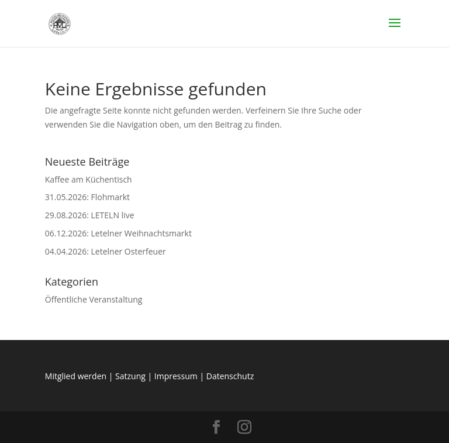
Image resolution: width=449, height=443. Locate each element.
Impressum (176, 376)
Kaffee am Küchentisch (88, 179)
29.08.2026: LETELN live (89, 215)
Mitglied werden (75, 376)
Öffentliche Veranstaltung (94, 299)
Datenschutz (230, 376)
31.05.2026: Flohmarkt (87, 196)
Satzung (130, 376)
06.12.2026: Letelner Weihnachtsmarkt (118, 233)
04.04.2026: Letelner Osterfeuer (105, 251)
